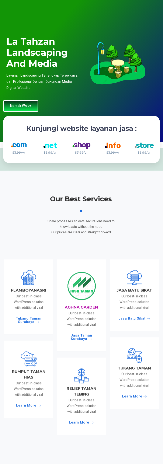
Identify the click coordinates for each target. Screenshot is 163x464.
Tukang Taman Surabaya (28, 434)
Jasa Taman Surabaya (81, 451)
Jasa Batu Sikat (134, 433)
